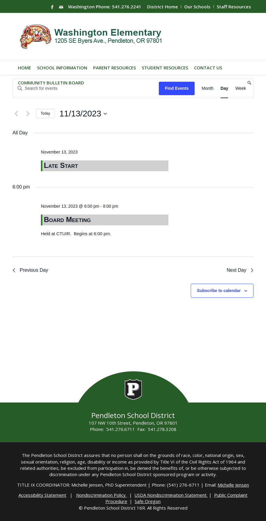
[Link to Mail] (61, 6)
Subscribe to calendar (219, 290)
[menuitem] (162, 6)
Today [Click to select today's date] (45, 113)
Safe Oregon (148, 501)
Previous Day (30, 270)
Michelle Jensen (233, 485)
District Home (162, 7)
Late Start (61, 165)
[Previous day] (16, 113)
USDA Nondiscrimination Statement (171, 495)
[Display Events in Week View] (240, 88)
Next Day (240, 270)
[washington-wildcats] (93, 36)
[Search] (248, 82)
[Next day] (27, 113)
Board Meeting (67, 219)
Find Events (176, 88)
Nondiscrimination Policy (101, 495)
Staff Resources (234, 7)
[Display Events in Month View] (207, 88)
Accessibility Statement (42, 495)
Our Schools (197, 7)
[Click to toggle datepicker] (83, 114)
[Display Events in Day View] (224, 88)
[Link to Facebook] (52, 6)
